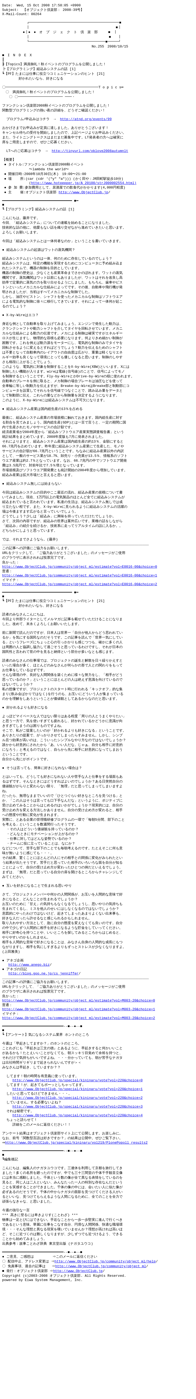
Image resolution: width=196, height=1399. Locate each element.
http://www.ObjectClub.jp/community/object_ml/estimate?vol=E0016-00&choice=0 (79, 613)
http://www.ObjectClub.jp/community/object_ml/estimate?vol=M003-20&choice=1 (78, 1091)
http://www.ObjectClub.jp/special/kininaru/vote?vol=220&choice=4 (77, 1209)
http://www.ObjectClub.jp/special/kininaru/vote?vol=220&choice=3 (77, 1199)
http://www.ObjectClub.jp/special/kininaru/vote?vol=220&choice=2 (77, 1190)
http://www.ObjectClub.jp (83, 209)
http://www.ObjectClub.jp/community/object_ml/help (105, 1368)
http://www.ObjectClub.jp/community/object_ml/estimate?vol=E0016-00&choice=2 (79, 633)
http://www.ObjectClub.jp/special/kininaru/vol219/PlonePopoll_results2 (77, 1239)
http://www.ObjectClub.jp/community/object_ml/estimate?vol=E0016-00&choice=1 (79, 623)
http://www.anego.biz (29, 1042)
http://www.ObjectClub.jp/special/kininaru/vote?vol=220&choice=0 (77, 1170)
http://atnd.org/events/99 (86, 129)
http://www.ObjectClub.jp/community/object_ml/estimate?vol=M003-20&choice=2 (78, 1101)
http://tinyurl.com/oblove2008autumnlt (90, 164)
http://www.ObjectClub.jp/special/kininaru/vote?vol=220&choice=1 (77, 1180)
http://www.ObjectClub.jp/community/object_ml (101, 1373)
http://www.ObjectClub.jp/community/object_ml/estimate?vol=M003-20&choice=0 (78, 1081)
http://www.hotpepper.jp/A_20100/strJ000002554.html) (83, 199)
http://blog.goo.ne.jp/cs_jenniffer (43, 1052)
